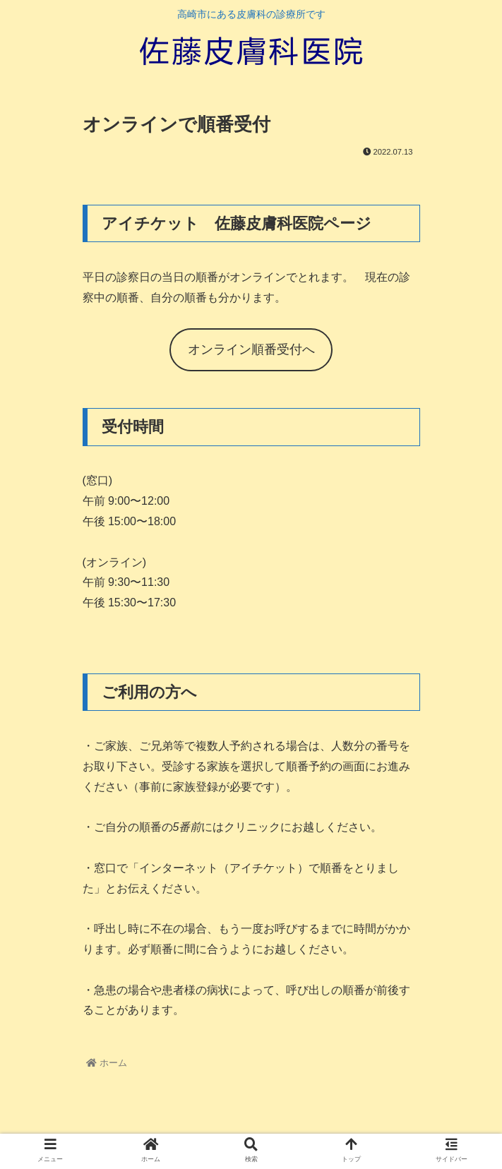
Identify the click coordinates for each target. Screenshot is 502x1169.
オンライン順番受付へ (251, 349)
